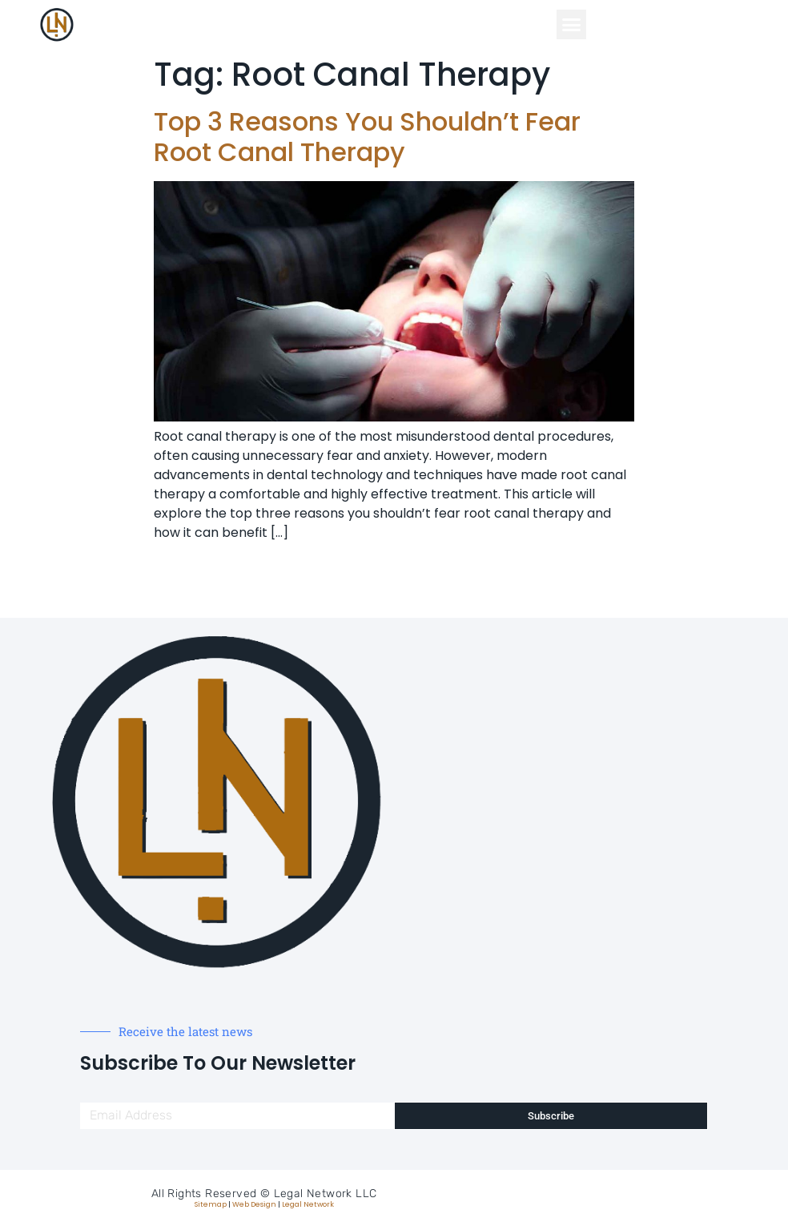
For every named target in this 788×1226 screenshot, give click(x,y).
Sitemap (211, 1204)
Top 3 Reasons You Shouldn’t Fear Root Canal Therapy (367, 136)
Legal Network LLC (325, 1193)
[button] (572, 25)
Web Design (254, 1204)
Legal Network (308, 1204)
